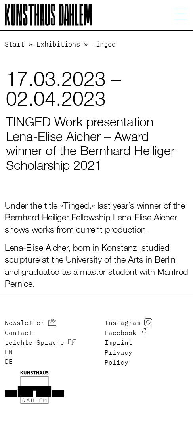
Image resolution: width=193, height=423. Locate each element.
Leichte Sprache (34, 343)
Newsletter (24, 323)
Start (15, 44)
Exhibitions (58, 44)
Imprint (118, 343)
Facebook (120, 333)
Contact (18, 333)
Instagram (122, 323)
